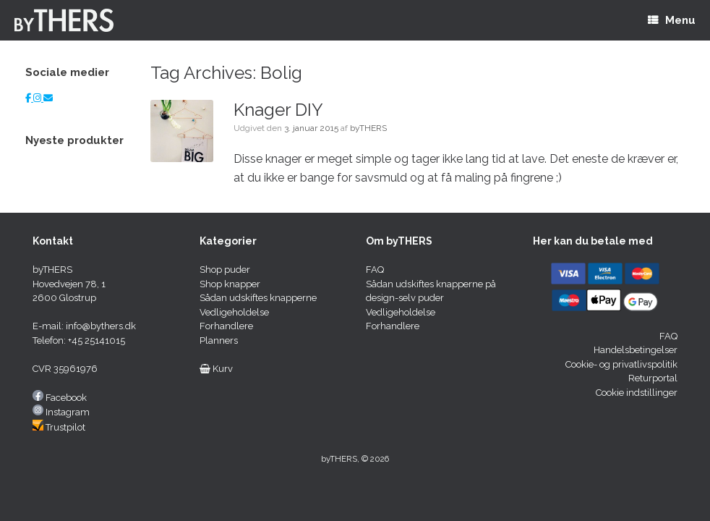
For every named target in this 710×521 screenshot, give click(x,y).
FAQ (375, 269)
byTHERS (368, 128)
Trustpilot (65, 427)
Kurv (216, 368)
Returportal (652, 378)
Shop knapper (230, 284)
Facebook (66, 397)
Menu (672, 20)
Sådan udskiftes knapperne (258, 297)
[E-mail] (48, 98)
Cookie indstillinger (636, 392)
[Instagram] (38, 98)
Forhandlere (226, 326)
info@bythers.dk (101, 326)
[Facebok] (29, 98)
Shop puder (225, 269)
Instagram (68, 412)
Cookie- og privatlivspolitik (621, 364)
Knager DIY (278, 109)
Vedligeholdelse (234, 312)
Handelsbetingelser (635, 349)
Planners (219, 340)
